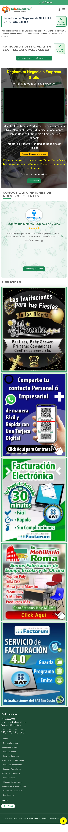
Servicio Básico (9, 752)
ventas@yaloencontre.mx (16, 722)
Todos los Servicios (11, 773)
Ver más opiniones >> (34, 269)
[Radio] (22, 731)
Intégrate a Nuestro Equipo (14, 786)
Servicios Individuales (12, 765)
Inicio (5, 739)
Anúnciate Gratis (10, 747)
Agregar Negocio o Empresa (34, 154)
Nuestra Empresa (10, 743)
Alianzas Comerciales (12, 782)
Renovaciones (9, 778)
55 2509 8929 (15, 725)
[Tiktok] (16, 731)
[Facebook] (3, 731)
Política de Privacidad (12, 791)
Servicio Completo (11, 756)
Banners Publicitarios (12, 769)
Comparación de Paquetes (14, 760)
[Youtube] (9, 731)
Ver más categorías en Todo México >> (34, 58)
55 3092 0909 (10, 719)
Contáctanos (34, 181)
